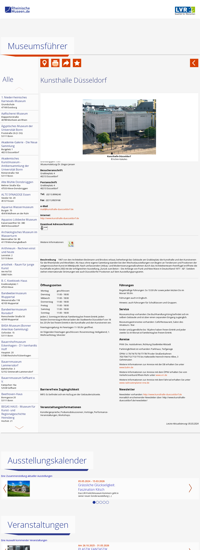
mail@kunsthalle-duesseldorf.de (57, 209)
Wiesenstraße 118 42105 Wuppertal (19, 298)
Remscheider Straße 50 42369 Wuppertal (19, 314)
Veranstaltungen (38, 524)
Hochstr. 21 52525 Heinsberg (19, 415)
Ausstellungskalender (47, 460)
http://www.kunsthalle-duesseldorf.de (59, 218)
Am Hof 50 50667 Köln (19, 269)
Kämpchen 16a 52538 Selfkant (19, 382)
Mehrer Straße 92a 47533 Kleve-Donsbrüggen (19, 185)
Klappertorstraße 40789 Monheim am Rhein (19, 116)
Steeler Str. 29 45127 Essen (19, 197)
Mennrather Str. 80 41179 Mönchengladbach (19, 237)
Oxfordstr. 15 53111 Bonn (19, 330)
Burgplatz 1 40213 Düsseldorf (19, 147)
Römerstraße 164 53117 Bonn (19, 167)
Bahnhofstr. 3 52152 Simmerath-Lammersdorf (19, 366)
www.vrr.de (161, 375)
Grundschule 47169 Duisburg (19, 102)
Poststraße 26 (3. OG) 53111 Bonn (19, 131)
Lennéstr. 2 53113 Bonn (19, 253)
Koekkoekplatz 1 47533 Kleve (19, 284)
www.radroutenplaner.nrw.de (134, 382)
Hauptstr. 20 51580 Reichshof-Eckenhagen (19, 348)
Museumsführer (38, 46)
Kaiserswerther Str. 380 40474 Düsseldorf (19, 222)
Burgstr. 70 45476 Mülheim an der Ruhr (19, 210)
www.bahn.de (126, 367)
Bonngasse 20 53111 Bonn (19, 397)
